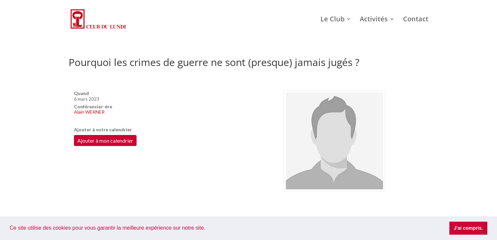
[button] (208, 229)
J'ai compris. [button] (468, 228)
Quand (81, 93)
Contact (415, 20)
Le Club (332, 20)
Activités (374, 20)
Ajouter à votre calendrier (103, 129)
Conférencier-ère (93, 106)
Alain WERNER (89, 112)
